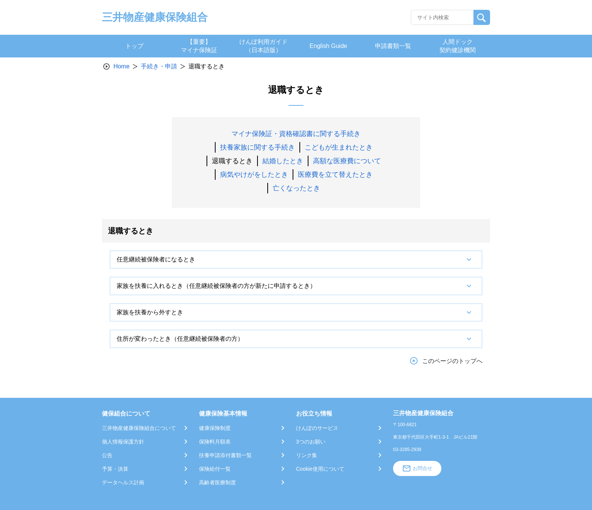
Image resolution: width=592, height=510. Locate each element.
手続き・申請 (159, 66)
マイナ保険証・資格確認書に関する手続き (296, 134)
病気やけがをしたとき (254, 174)
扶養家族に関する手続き (257, 147)
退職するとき (232, 161)
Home (121, 66)
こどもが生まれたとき (339, 147)
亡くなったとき (296, 188)
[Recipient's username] (442, 17)
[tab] (296, 259)
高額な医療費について (347, 161)
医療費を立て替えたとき (335, 174)
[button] (296, 259)
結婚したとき (282, 161)
